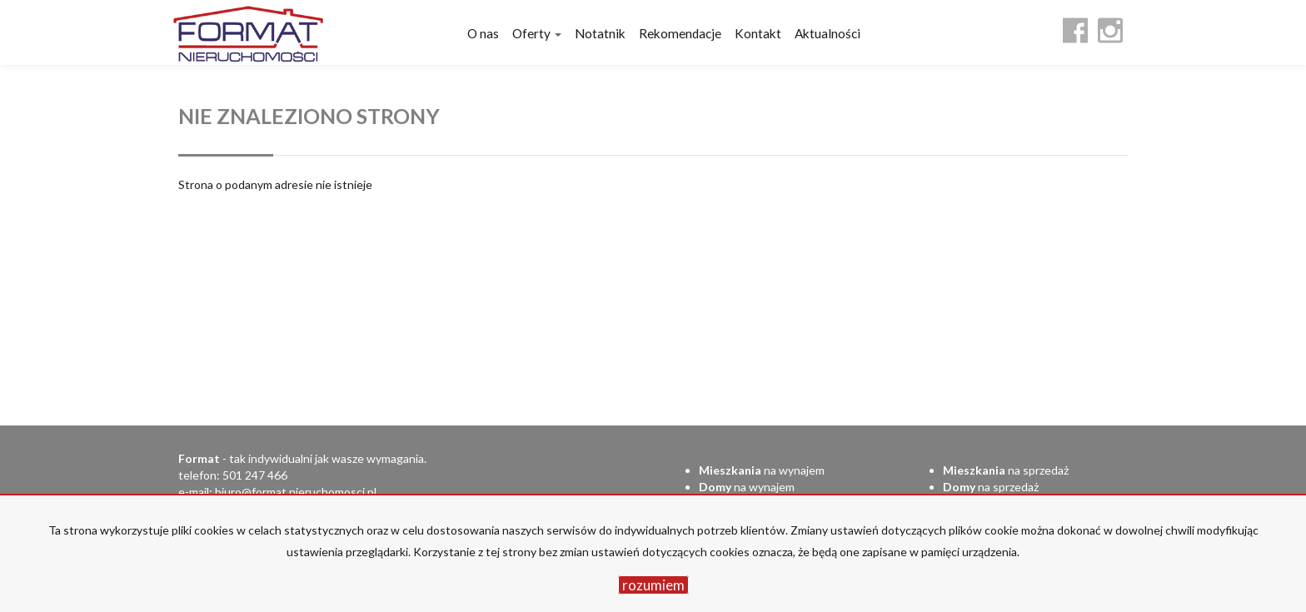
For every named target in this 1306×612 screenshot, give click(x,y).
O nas (483, 33)
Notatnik (600, 33)
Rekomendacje (680, 33)
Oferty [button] (536, 33)
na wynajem (762, 470)
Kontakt (758, 33)
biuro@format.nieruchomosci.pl (295, 492)
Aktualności (827, 33)
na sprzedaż (1006, 470)
